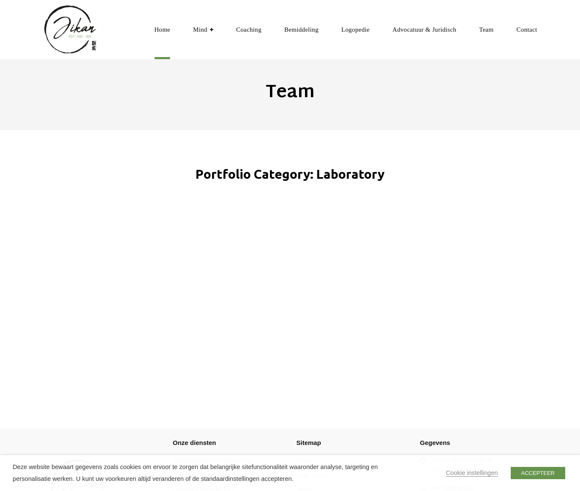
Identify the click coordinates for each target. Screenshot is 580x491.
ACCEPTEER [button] (538, 473)
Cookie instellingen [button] (472, 472)
